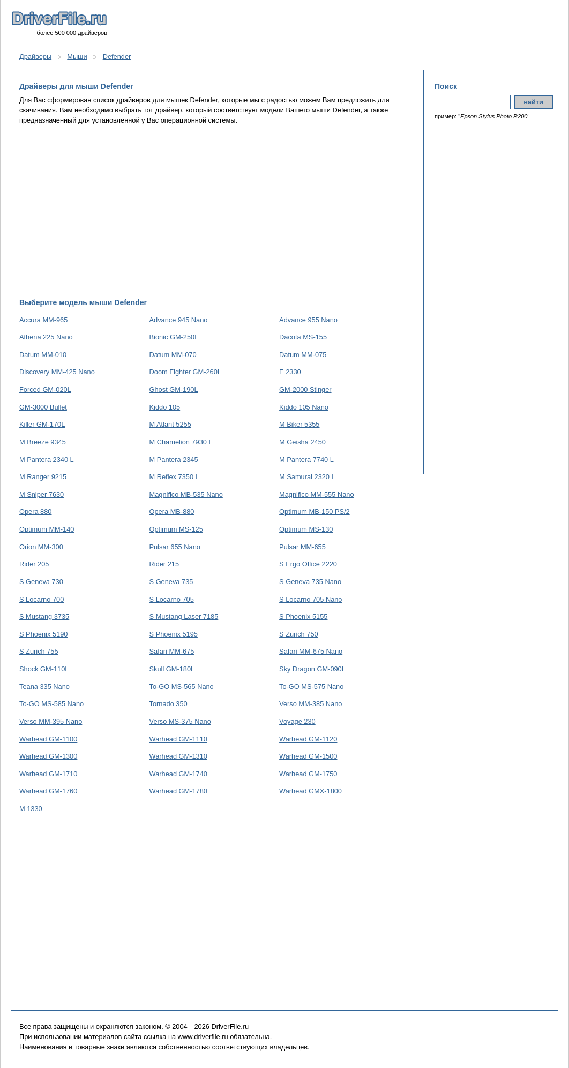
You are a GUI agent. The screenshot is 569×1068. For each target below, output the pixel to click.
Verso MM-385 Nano (310, 704)
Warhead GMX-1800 (310, 791)
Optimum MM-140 (46, 529)
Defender (117, 56)
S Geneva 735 (171, 582)
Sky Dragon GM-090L (312, 669)
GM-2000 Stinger (305, 389)
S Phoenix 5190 (43, 634)
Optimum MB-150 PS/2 (314, 512)
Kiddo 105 (165, 407)
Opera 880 (35, 512)
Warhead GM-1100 (48, 739)
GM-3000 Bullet (43, 407)
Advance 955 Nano (308, 320)
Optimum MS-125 (176, 529)
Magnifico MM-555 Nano (316, 494)
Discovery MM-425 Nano (57, 372)
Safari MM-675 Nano (310, 651)
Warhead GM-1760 (48, 791)
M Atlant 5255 (170, 424)
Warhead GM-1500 (308, 756)
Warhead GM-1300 (48, 756)
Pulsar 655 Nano (174, 547)
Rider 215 (164, 564)
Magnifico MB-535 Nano (186, 494)
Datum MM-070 (173, 355)
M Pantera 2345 (173, 460)
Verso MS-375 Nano (180, 721)
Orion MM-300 (41, 547)
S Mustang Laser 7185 (184, 616)
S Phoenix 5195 (173, 634)
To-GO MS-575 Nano (311, 687)
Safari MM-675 (171, 651)
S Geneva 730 (41, 582)
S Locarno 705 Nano (310, 599)
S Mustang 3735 (44, 616)
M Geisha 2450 (302, 442)
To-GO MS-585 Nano (51, 704)
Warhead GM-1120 (308, 739)
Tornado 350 (168, 704)
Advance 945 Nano (178, 320)
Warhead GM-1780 (178, 791)
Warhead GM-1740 (178, 774)
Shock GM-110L (44, 669)
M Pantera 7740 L (306, 460)
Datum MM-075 (302, 355)
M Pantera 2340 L (46, 460)
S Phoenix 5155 (303, 616)
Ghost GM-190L (173, 389)
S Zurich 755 (38, 651)
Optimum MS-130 (306, 529)
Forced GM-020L (45, 389)
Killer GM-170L (42, 424)
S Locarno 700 (41, 599)
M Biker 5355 (299, 424)
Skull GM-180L (172, 669)
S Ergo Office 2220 (308, 564)
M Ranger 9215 (42, 477)
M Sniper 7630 (41, 494)
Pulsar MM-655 (302, 547)
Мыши (77, 56)
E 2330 (290, 372)
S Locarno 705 (171, 599)
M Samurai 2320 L (307, 477)
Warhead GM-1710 (48, 774)
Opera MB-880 (171, 512)
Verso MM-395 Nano (50, 721)
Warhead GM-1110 (178, 739)
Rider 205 (34, 564)
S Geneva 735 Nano (310, 582)
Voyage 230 (297, 721)
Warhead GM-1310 (178, 756)
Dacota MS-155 (303, 337)
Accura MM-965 (43, 320)
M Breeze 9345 (42, 442)
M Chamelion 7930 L (181, 442)
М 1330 (30, 809)
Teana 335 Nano (44, 687)
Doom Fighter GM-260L (185, 372)
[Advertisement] (216, 211)
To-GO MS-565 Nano (181, 687)
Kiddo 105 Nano (303, 407)
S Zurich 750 (298, 634)
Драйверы (35, 56)
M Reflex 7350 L (174, 477)
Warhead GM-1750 (308, 774)
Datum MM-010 (42, 355)
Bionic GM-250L (174, 337)
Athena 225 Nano (46, 337)
